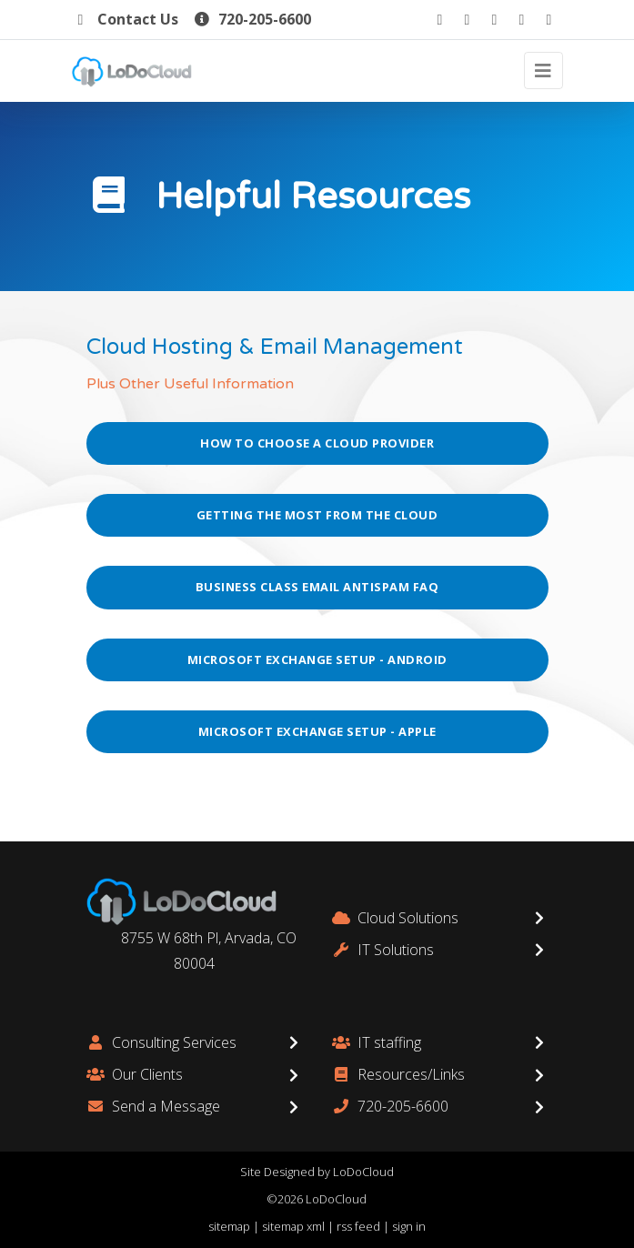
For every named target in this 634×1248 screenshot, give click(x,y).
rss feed (358, 1226)
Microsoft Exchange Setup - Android (317, 659)
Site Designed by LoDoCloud (317, 1171)
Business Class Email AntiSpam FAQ (317, 587)
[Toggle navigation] (543, 70)
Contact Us (125, 19)
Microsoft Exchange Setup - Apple (317, 731)
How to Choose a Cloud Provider (317, 443)
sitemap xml (293, 1226)
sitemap (229, 1226)
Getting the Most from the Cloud (317, 515)
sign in (409, 1226)
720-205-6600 (252, 19)
